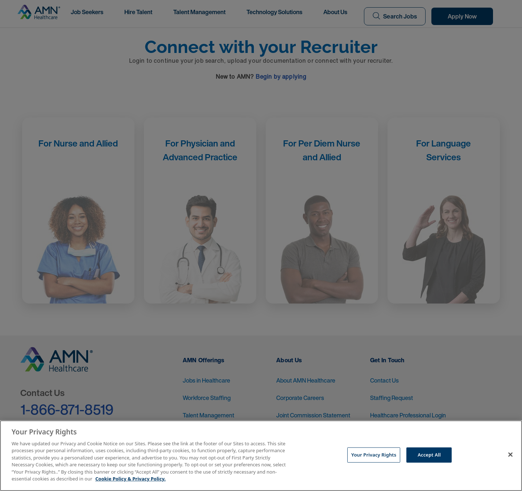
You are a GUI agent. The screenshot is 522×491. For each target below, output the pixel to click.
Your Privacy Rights (373, 454)
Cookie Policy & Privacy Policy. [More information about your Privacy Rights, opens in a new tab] (130, 478)
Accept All (429, 454)
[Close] (510, 455)
